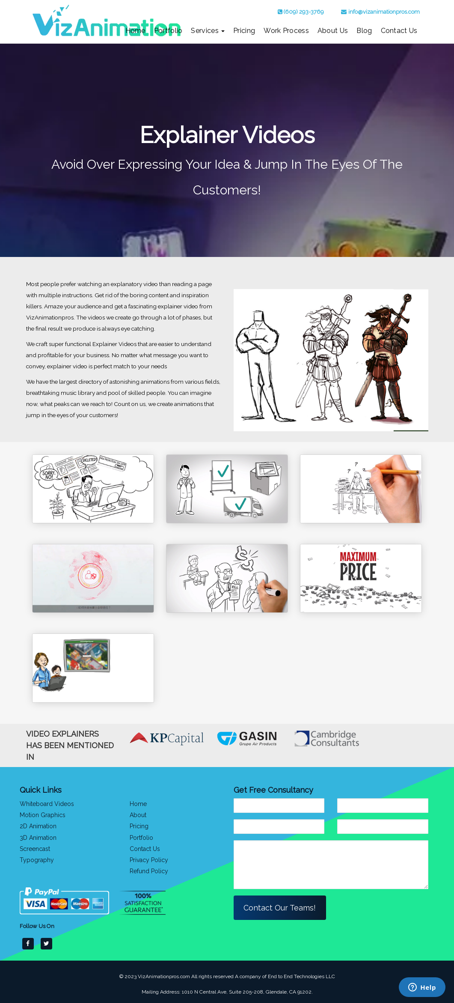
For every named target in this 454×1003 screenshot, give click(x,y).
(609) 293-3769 (304, 12)
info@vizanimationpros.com (384, 12)
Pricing (244, 31)
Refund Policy (149, 870)
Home (135, 31)
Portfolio (168, 31)
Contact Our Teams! (280, 907)
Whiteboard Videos (47, 803)
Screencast (35, 848)
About (138, 815)
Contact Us (399, 31)
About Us (333, 31)
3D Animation (38, 837)
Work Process (286, 31)
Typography (37, 859)
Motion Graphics (42, 815)
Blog (364, 31)
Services (208, 31)
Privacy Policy (149, 859)
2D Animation (38, 826)
